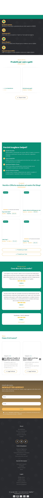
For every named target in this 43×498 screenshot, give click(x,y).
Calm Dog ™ (5, 239)
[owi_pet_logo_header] (22, 2)
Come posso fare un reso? (21, 456)
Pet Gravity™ (21, 322)
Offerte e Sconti (21, 467)
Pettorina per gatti (27, 88)
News (21, 469)
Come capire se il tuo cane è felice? (30, 359)
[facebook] (17, 441)
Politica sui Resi (21, 481)
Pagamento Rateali (21, 451)
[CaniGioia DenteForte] (11, 68)
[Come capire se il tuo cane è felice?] (32, 342)
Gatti (10, 356)
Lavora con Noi (21, 433)
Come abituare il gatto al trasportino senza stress (11, 359)
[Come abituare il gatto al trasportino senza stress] (11, 342)
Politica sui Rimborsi (21, 482)
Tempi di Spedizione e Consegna (21, 452)
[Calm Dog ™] (11, 220)
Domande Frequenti (21, 464)
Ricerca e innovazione (21, 431)
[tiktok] (25, 441)
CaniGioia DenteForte (7, 88)
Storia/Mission (21, 429)
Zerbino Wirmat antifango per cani (32, 210)
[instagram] (21, 441)
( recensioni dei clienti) (34, 238)
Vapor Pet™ (21, 285)
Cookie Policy (21, 479)
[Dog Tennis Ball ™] (11, 191)
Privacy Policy (21, 477)
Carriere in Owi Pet (21, 434)
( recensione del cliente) (13, 209)
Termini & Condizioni (21, 484)
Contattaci (21, 466)
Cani (31, 356)
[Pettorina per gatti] (32, 68)
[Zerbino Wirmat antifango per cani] (32, 191)
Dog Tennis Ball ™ (6, 212)
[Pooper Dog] (32, 220)
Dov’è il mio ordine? (21, 454)
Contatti (21, 436)
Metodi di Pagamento (21, 449)
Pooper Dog (26, 241)
